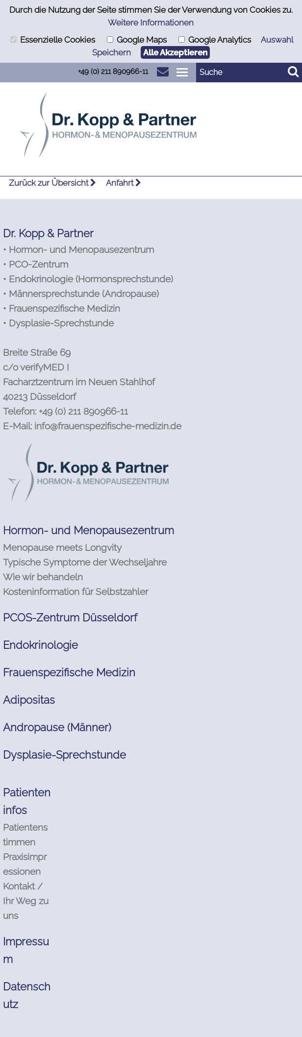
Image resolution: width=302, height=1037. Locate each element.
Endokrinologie (40, 645)
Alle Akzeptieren (175, 52)
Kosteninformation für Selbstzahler (75, 591)
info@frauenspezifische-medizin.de (107, 425)
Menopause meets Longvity (62, 547)
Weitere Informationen (151, 22)
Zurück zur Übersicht (52, 183)
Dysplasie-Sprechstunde (64, 754)
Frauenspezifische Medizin (69, 672)
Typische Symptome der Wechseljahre (85, 562)
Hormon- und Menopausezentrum (88, 530)
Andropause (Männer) (57, 727)
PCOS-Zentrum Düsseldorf (70, 617)
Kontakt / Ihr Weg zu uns (26, 901)
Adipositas (29, 699)
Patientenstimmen (25, 834)
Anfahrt (123, 183)
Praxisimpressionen (25, 864)
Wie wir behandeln (43, 576)
